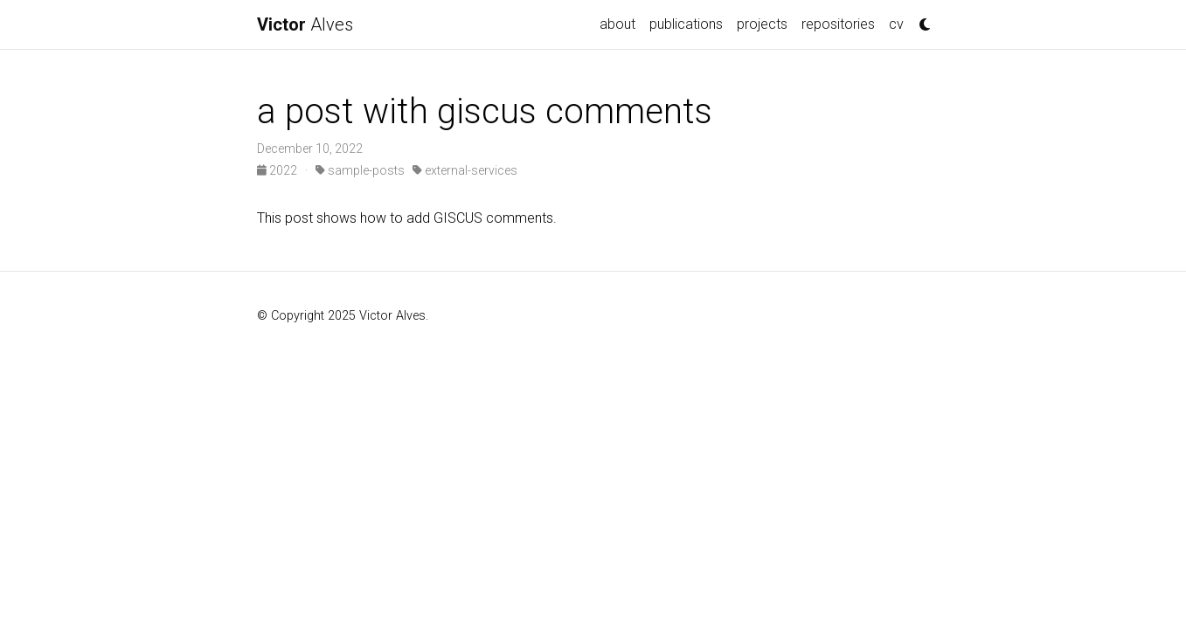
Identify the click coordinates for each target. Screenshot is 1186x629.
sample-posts (360, 170)
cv (896, 24)
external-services (465, 170)
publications (686, 24)
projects (762, 24)
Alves (305, 24)
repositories (838, 24)
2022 (278, 170)
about (617, 24)
